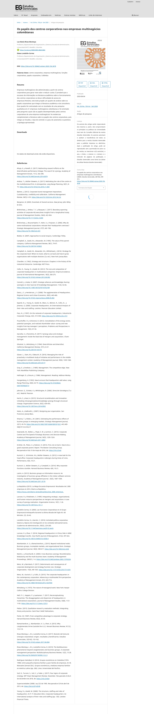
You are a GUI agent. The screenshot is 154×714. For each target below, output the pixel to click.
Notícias (58, 15)
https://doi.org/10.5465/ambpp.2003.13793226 (53, 559)
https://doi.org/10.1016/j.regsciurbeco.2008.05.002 (35, 298)
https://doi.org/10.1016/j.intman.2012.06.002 (33, 277)
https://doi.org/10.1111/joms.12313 (34, 603)
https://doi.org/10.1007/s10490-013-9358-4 (33, 539)
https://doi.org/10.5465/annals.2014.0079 (32, 176)
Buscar (135, 15)
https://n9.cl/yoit (55, 450)
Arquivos (34, 15)
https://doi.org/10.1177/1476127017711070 (54, 570)
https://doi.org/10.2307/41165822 (29, 246)
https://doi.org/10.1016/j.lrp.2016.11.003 (35, 187)
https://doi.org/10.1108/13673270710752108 (33, 288)
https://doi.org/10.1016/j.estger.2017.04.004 (33, 642)
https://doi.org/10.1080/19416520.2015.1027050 (34, 583)
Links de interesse (95, 15)
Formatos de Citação (85, 188)
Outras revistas (69, 15)
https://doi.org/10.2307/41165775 (29, 350)
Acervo (25, 22)
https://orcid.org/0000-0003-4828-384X (32, 50)
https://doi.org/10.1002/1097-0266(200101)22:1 (44, 424)
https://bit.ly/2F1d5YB (32, 686)
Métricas (82, 15)
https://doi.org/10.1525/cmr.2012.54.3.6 (46, 197)
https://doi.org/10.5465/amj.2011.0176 (31, 481)
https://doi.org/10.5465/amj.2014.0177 (31, 363)
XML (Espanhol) (93, 84)
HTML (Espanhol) (105, 84)
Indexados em (46, 15)
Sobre (16, 15)
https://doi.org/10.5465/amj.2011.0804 (31, 440)
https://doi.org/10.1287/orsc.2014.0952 (31, 406)
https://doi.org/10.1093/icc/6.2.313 (54, 316)
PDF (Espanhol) (82, 84)
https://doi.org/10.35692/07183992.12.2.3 (32, 655)
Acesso (138, 2)
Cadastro (130, 2)
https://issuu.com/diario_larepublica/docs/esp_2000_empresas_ (40, 492)
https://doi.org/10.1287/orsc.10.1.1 (30, 505)
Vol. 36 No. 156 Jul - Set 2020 (39, 22)
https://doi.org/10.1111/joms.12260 (30, 218)
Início (19, 22)
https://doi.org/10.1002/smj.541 (28, 231)
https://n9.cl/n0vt (43, 679)
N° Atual (24, 15)
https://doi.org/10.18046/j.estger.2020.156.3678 (38, 66)
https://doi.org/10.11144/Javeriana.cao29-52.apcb (35, 528)
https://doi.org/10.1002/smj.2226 (57, 549)
